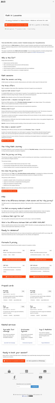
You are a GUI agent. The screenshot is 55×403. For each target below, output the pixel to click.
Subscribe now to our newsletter (23, 384)
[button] (53, 1)
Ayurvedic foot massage (9, 342)
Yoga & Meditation (45, 342)
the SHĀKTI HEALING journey (37, 52)
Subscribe (35, 386)
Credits (24, 396)
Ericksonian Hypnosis (27, 342)
